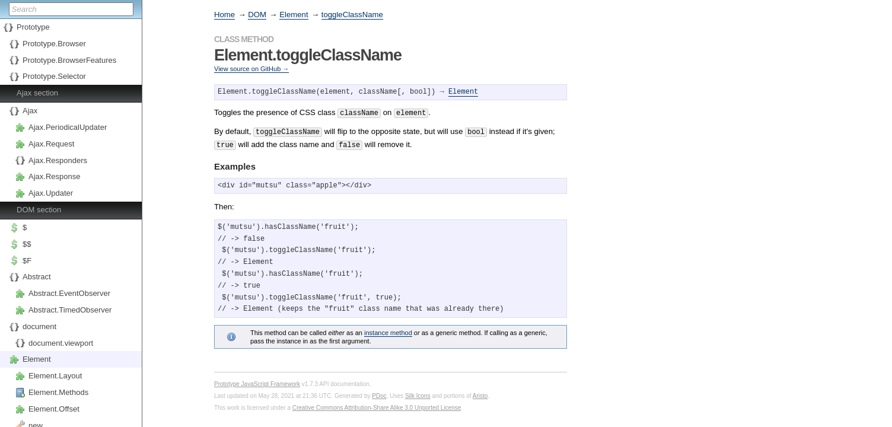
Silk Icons (418, 392)
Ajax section (37, 92)
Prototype (33, 27)
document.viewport (60, 343)
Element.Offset (53, 408)
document (39, 326)
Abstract (37, 276)
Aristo (480, 392)
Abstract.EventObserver (69, 293)
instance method (388, 329)
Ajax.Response (54, 176)
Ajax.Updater (50, 193)
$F (27, 260)
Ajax (30, 110)
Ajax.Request (51, 143)
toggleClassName (352, 14)
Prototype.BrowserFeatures (69, 60)
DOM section (39, 209)
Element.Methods (58, 392)
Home (224, 14)
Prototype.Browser (54, 43)
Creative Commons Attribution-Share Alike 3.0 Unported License (376, 404)
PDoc (379, 392)
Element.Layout (55, 375)
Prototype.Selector (54, 76)
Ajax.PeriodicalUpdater (67, 127)
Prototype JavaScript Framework (257, 380)
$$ (27, 244)
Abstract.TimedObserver (70, 309)
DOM (257, 14)
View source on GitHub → (251, 68)
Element (37, 359)
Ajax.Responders (57, 160)
